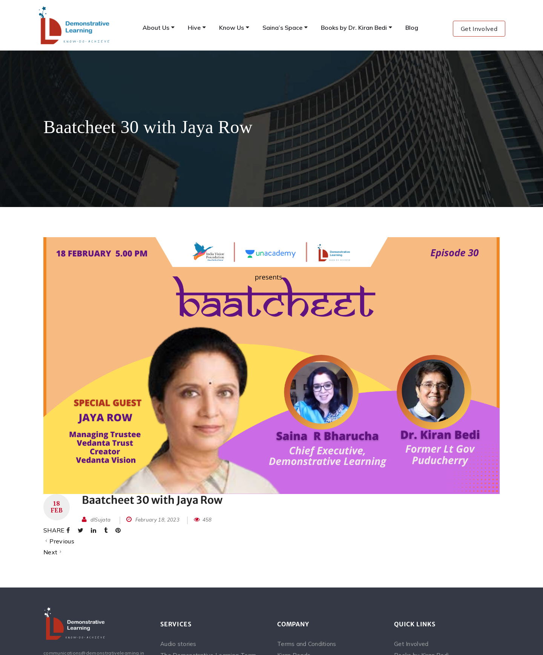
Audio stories (178, 643)
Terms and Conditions (306, 643)
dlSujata (100, 520)
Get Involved (479, 28)
